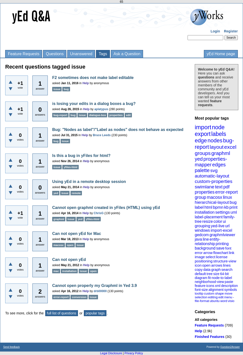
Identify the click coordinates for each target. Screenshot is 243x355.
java (198, 239)
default (200, 274)
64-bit (224, 274)
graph (215, 269)
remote (76, 193)
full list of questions (61, 313)
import (203, 127)
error (199, 253)
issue (56, 89)
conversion (79, 297)
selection (201, 297)
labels (218, 134)
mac (56, 271)
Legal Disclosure (111, 353)
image (200, 257)
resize (207, 221)
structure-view (224, 261)
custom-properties (213, 181)
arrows (216, 265)
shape (219, 293)
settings (222, 212)
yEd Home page (221, 54)
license (222, 257)
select (210, 257)
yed (199, 159)
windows (202, 230)
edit (220, 297)
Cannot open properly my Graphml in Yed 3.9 (94, 285)
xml (217, 286)
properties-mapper (211, 161)
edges (219, 164)
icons (210, 286)
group (200, 197)
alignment (216, 290)
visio (231, 301)
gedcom (202, 235)
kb (226, 207)
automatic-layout (212, 175)
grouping (202, 226)
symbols (230, 290)
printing (222, 244)
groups (203, 153)
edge (201, 140)
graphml (220, 153)
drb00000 (100, 291)
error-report (226, 192)
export (203, 134)
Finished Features (209, 337)
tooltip (199, 293)
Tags (103, 54)
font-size (201, 290)
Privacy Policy (133, 353)
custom (209, 293)
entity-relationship (207, 241)
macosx (214, 197)
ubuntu (215, 301)
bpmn (218, 207)
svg (214, 170)
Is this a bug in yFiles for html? (81, 155)
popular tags (95, 313)
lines (227, 265)
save (220, 248)
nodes (215, 140)
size (216, 274)
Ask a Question (127, 54)
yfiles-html (70, 167)
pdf (226, 186)
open (206, 265)
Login (215, 31)
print (233, 207)
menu (228, 297)
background (205, 248)
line (206, 239)
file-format (202, 301)
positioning (204, 261)
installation (205, 212)
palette (202, 170)
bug (233, 202)
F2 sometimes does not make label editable (93, 78)
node (218, 127)
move (228, 293)
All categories (206, 320)
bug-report (60, 115)
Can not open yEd (69, 259)
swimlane (204, 186)
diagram (201, 278)
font (228, 248)
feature (200, 286)
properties (205, 192)
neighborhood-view (209, 282)
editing (213, 297)
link (232, 253)
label (199, 207)
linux (227, 197)
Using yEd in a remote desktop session (89, 181)
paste (229, 282)
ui (224, 221)
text (219, 186)
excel (230, 147)
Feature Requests (23, 54)
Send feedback (11, 347)
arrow (208, 253)
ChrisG (99, 213)
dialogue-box (97, 115)
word (223, 301)
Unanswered (81, 54)
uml (233, 212)
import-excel (221, 230)
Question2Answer (230, 347)
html (208, 207)
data (206, 269)
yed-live (217, 226)
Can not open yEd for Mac (76, 233)
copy (199, 269)
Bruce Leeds (102, 135)
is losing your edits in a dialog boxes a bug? (94, 103)
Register (231, 31)
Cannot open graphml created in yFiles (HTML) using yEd (106, 207)
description (229, 286)
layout (216, 147)
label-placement (209, 217)
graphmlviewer (222, 235)
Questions (55, 54)
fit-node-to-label (220, 278)
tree (210, 274)
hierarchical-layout (212, 202)
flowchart (220, 253)
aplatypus (101, 109)
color (218, 221)
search (227, 269)
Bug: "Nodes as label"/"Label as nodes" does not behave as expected (117, 129)
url (227, 226)
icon (198, 265)
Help (198, 331)
